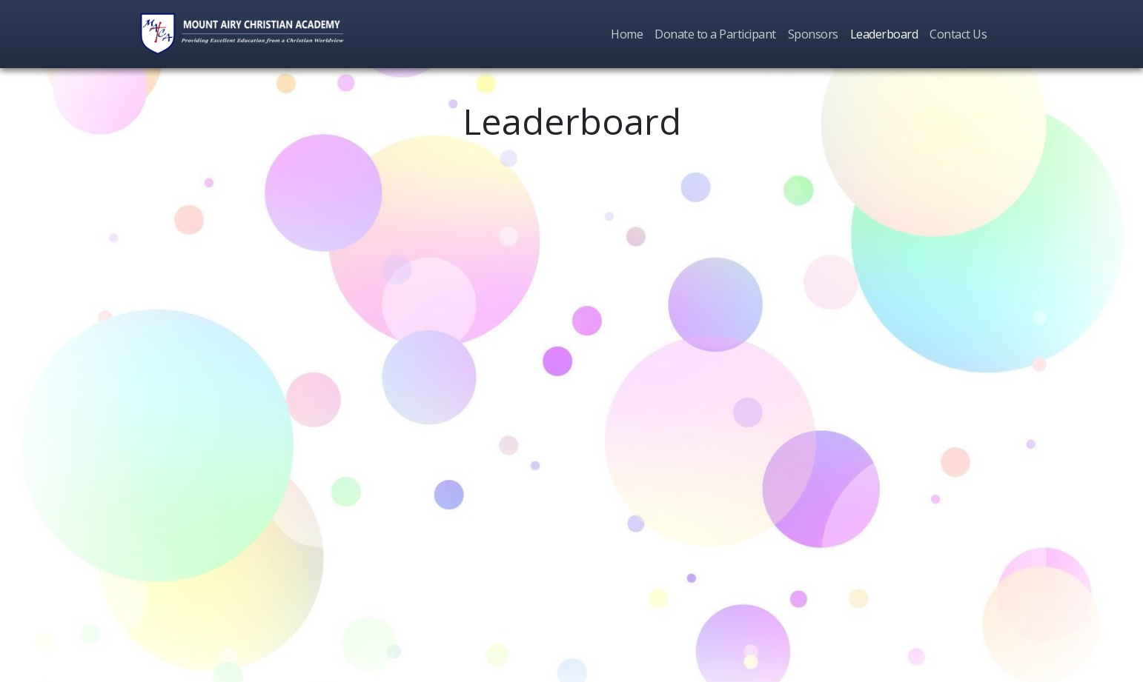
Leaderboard (884, 34)
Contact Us (958, 34)
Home (627, 34)
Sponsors (813, 34)
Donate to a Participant (715, 34)
